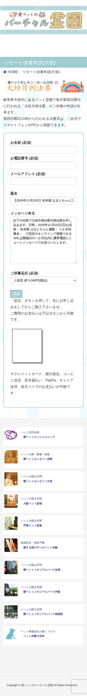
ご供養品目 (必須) (43, 277)
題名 (43, 198)
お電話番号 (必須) (43, 162)
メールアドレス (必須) (43, 178)
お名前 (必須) (43, 147)
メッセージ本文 (43, 237)
